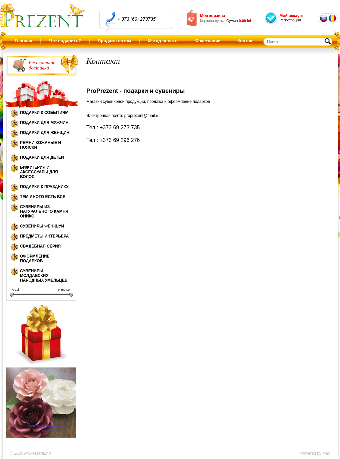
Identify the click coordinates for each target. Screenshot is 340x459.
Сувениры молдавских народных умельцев (44, 276)
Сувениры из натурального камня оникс (44, 211)
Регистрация (290, 20)
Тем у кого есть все (42, 196)
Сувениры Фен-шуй (42, 226)
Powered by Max (315, 453)
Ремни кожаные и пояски (40, 145)
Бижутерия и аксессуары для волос (39, 172)
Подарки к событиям (44, 112)
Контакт (245, 40)
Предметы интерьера (44, 236)
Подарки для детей (42, 157)
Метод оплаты (163, 40)
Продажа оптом (114, 40)
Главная (23, 40)
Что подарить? (65, 40)
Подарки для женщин (44, 132)
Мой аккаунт (291, 15)
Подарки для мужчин (44, 122)
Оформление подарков (34, 258)
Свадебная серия (40, 246)
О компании (208, 40)
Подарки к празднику (44, 186)
